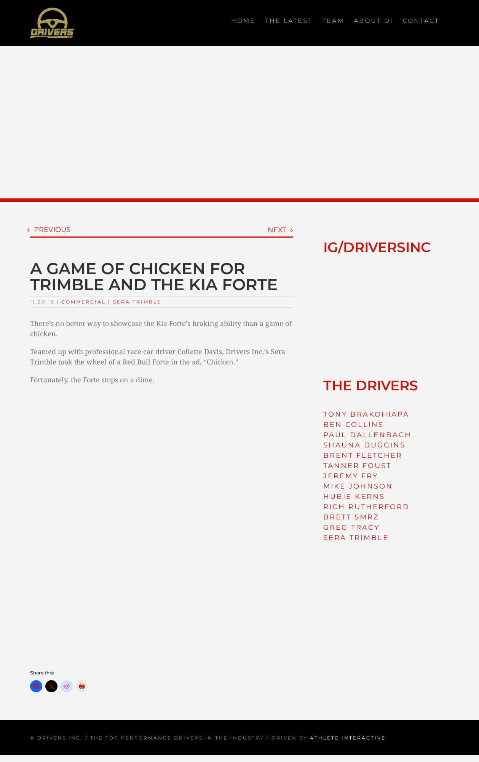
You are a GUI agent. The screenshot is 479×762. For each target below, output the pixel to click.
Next (277, 230)
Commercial (83, 302)
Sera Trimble (137, 302)
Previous (52, 229)
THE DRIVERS (370, 385)
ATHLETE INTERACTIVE (348, 738)
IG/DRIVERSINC (377, 247)
